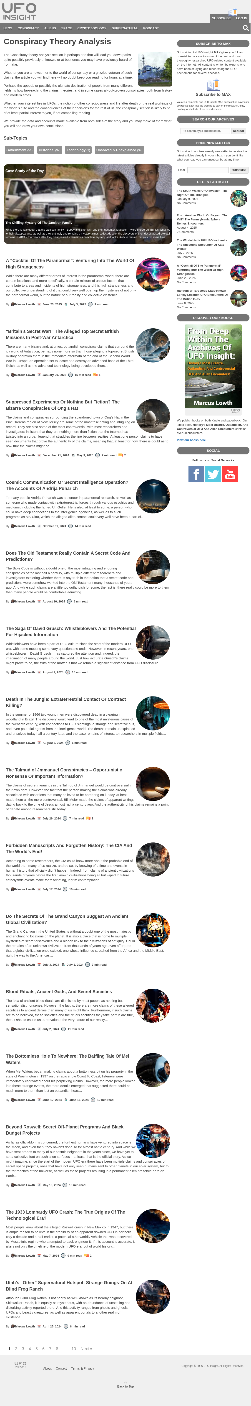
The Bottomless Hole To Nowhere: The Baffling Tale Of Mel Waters (88, 1059)
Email (182, 170)
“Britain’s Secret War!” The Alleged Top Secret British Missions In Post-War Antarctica (88, 334)
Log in (241, 18)
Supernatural (125, 28)
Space (66, 28)
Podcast (151, 28)
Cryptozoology (91, 28)
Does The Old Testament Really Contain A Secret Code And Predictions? (88, 556)
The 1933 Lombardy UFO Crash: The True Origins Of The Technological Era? (88, 1215)
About (47, 1368)
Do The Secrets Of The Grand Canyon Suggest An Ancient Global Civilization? (88, 919)
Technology (76, 150)
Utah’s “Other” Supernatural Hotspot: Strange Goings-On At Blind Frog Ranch (88, 1286)
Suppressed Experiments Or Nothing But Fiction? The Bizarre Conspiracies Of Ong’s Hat (88, 405)
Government (16, 150)
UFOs (7, 28)
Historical (46, 150)
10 (73, 1349)
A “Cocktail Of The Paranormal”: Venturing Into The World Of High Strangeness (88, 264)
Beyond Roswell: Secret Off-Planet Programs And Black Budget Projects (88, 1130)
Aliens (50, 28)
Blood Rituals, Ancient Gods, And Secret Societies (88, 992)
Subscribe (221, 18)
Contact (61, 1368)
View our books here (191, 440)
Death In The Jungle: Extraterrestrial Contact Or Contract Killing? (88, 702)
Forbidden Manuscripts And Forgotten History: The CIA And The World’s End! (88, 848)
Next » (86, 1349)
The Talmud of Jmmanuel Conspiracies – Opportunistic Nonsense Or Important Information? (88, 773)
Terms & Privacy (82, 1368)
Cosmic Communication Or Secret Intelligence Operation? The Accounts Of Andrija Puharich (88, 485)
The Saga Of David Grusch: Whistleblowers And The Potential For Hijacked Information (88, 631)
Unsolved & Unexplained (116, 150)
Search (238, 131)
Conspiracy (28, 28)
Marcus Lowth (22, 304)
